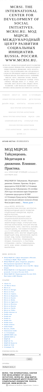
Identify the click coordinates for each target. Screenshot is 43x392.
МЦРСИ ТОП (9, 345)
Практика (17, 239)
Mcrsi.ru (20, 206)
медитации (32, 233)
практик (8, 239)
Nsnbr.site (8, 320)
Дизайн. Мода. (8, 103)
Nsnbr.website (9, 324)
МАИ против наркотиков (21, 108)
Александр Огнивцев (18, 172)
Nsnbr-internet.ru (10, 312)
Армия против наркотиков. (14, 99)
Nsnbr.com (8, 314)
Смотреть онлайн (30, 227)
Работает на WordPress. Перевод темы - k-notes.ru (23, 385)
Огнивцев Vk (9, 347)
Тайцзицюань (28, 243)
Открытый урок (31, 121)
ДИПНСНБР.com (10, 335)
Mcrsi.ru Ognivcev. (11, 302)
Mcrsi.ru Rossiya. (10, 304)
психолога (17, 241)
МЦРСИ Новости (10, 343)
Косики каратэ (34, 103)
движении (9, 233)
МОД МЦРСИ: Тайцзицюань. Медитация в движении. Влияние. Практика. (20, 158)
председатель (28, 239)
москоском (25, 235)
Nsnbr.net (7, 316)
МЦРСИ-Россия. (11, 214)
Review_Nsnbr (9, 328)
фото (7, 245)
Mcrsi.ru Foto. (9, 292)
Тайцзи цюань (11, 229)
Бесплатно (31, 208)
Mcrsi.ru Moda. (9, 300)
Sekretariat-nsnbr (10, 331)
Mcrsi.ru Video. (10, 310)
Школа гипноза (30, 129)
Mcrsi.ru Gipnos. (10, 294)
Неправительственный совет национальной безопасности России (18, 219)
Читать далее (29, 203)
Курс (17, 233)
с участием (28, 241)
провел (8, 241)
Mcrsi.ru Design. (10, 290)
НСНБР (23, 221)
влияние (25, 231)
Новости (16, 221)
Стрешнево (10, 243)
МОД (17, 235)
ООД (12, 237)
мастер (23, 233)
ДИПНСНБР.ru (9, 337)
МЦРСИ (30, 212)
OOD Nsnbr (8, 326)
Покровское (27, 237)
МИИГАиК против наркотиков (21, 112)
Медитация (10, 235)
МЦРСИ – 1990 (34, 116)
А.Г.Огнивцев (35, 95)
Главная (6, 95)
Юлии (17, 245)
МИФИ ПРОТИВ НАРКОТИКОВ (14, 116)
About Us (16, 95)
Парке (18, 237)
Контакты (21, 103)
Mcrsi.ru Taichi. (10, 308)
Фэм (12, 245)
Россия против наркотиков (21, 125)
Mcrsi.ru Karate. (10, 298)
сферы (18, 243)
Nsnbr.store (8, 322)
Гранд (32, 231)
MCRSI (12, 206)
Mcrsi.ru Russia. (10, 306)
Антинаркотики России (15, 208)
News (24, 95)
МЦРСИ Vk (8, 341)
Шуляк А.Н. (21, 134)
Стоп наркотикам (13, 129)
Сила (18, 227)
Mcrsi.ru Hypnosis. (11, 296)
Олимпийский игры (13, 121)
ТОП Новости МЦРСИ (27, 229)
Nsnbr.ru (7, 318)
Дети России (35, 99)
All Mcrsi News (10, 285)
